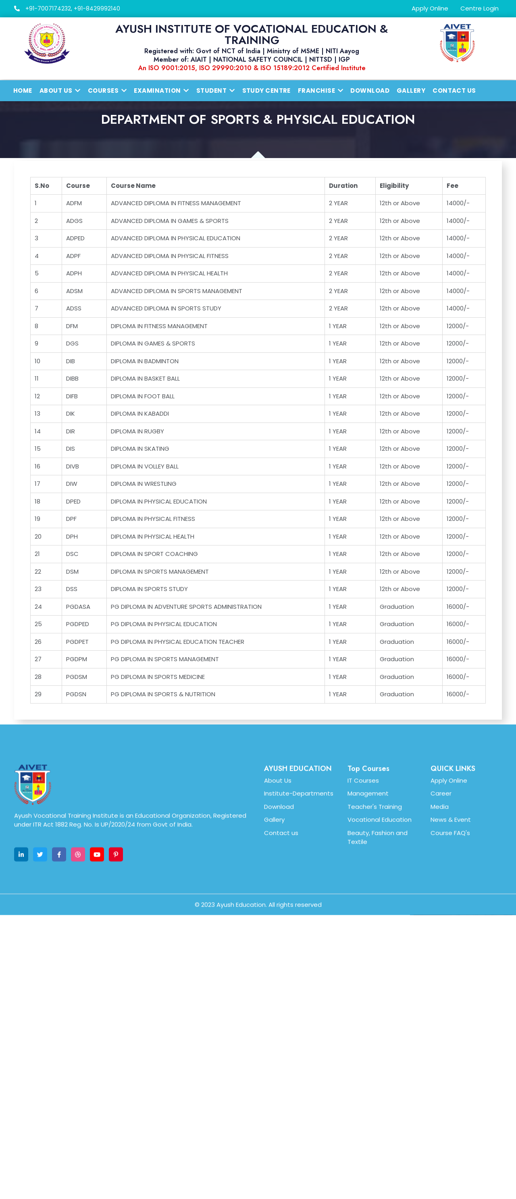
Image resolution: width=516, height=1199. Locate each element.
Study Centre (266, 90)
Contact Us (454, 90)
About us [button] (60, 90)
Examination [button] (161, 90)
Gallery (411, 90)
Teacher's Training (374, 897)
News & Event (451, 910)
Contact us (281, 924)
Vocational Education (379, 910)
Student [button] (215, 90)
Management (368, 884)
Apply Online (430, 8)
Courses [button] (107, 90)
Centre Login (479, 8)
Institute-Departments (298, 884)
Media (440, 897)
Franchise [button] (320, 90)
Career (441, 884)
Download (369, 90)
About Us (277, 871)
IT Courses (363, 871)
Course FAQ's (450, 924)
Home (22, 90)
